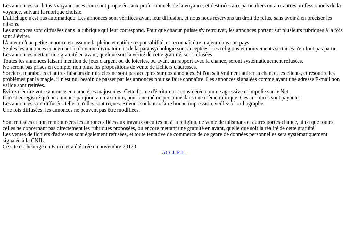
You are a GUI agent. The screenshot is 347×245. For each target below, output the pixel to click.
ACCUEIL (173, 153)
